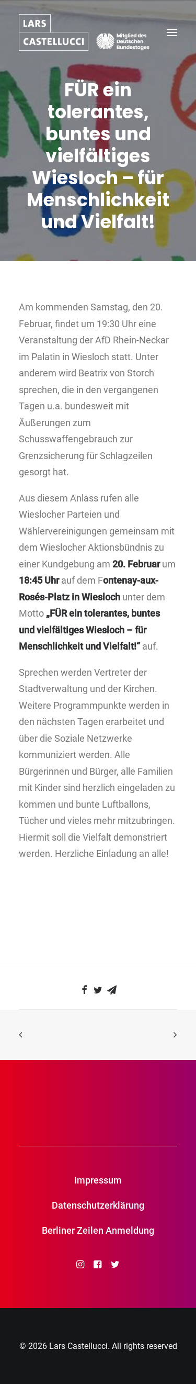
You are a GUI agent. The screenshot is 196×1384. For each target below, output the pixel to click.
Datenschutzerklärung (98, 1205)
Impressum (98, 1180)
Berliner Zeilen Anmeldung (98, 1230)
